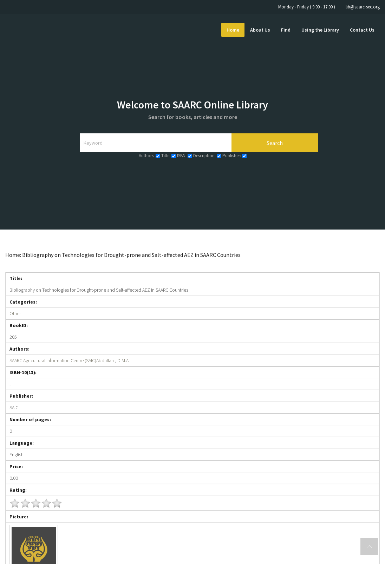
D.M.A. (123, 360)
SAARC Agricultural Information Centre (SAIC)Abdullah (61, 360)
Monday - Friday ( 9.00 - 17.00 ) (306, 7)
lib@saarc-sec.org (363, 7)
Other (15, 313)
